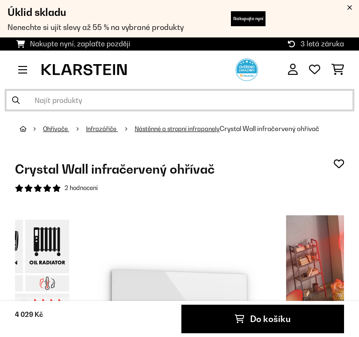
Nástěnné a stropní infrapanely (186, 128)
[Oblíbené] (314, 69)
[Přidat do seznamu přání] (339, 164)
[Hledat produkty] (179, 100)
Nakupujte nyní (248, 18)
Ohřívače (58, 128)
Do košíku (263, 318)
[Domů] (32, 128)
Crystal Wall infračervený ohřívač (282, 128)
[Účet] (293, 69)
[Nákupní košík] (337, 69)
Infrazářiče (106, 128)
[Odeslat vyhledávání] (16, 100)
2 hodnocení (83, 188)
